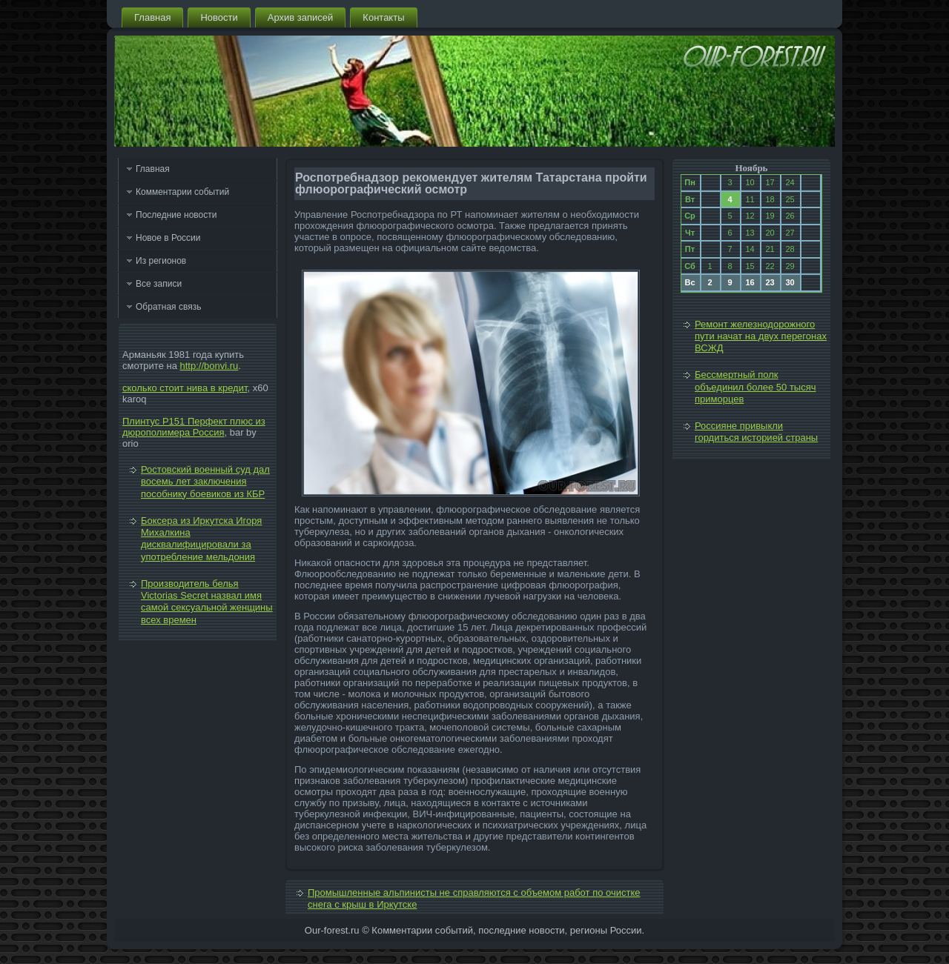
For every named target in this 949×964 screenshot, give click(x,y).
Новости (218, 17)
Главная (152, 17)
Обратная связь (168, 307)
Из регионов (161, 261)
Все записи (159, 284)
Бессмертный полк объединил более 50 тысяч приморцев (755, 387)
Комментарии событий (182, 192)
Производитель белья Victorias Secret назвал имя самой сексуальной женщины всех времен (207, 601)
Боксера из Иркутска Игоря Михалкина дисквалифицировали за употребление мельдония (201, 538)
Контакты (383, 17)
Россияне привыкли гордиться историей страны (756, 431)
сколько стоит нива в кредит (184, 387)
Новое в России (168, 238)
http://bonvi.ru (209, 365)
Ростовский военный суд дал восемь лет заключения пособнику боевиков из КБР (205, 481)
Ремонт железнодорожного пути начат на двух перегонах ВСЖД (761, 336)
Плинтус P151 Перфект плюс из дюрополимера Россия (193, 427)
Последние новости (176, 215)
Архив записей (301, 17)
